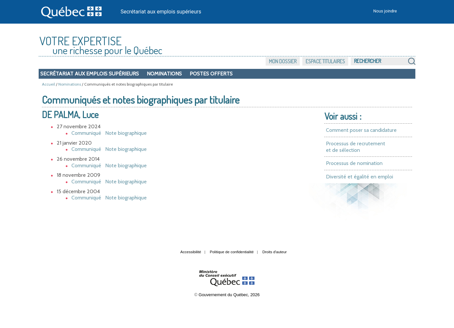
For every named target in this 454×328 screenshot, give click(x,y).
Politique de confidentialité (232, 252)
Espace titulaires (325, 61)
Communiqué (86, 133)
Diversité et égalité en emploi (359, 177)
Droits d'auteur (274, 252)
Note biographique (126, 133)
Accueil (48, 84)
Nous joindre (385, 11)
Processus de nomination (354, 163)
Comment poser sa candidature (361, 130)
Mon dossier (282, 61)
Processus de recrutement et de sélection (355, 146)
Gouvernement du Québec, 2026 (229, 294)
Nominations (164, 74)
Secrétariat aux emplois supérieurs (161, 12)
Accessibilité (190, 252)
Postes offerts (211, 74)
